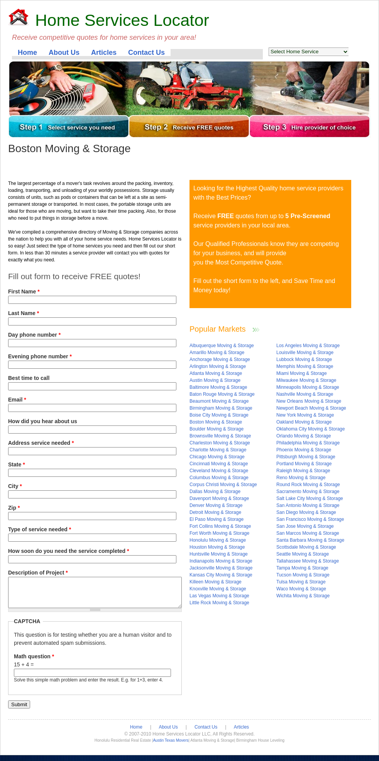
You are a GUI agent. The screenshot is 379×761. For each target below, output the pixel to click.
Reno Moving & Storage (300, 477)
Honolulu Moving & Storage (218, 540)
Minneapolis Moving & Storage (307, 387)
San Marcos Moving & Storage (307, 533)
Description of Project (38, 572)
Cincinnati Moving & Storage (219, 463)
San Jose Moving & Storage (305, 526)
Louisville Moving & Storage (304, 352)
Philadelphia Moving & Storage (308, 443)
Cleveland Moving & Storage (219, 470)
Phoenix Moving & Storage (303, 450)
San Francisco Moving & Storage (310, 519)
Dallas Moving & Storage (215, 491)
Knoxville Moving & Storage (218, 589)
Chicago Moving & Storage (217, 456)
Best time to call (28, 378)
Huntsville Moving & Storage (219, 554)
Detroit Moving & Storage (215, 512)
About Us (64, 52)
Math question (34, 662)
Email (17, 400)
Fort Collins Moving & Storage (220, 526)
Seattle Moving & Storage (302, 554)
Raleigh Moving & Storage (303, 470)
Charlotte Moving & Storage (218, 450)
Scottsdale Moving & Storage (306, 547)
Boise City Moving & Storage (219, 415)
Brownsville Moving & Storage (220, 436)
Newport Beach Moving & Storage (311, 408)
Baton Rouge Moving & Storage (222, 394)
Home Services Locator (122, 20)
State (16, 464)
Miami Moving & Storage (301, 373)
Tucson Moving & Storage (303, 575)
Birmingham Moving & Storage (221, 408)
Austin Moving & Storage (215, 380)
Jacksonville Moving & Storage (221, 568)
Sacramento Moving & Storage (307, 491)
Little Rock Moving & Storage (219, 602)
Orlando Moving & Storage (303, 436)
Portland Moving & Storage (304, 463)
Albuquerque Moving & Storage (222, 345)
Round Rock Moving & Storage (308, 484)
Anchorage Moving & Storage (220, 359)
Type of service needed (39, 529)
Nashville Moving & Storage (304, 394)
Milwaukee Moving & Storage (306, 380)
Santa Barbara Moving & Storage (310, 540)
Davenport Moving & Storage (219, 498)
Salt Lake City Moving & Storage (309, 498)
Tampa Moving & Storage (302, 568)
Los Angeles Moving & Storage (308, 345)
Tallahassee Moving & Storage (307, 561)
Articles (104, 52)
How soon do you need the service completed (68, 551)
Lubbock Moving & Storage (304, 359)
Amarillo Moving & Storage (217, 352)
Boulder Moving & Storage (217, 429)
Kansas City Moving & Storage (221, 575)
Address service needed (41, 443)
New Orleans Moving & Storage (308, 401)
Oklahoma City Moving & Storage (310, 429)
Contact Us (146, 52)
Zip (14, 508)
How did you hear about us (42, 421)
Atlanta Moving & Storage (216, 373)
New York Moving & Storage (305, 415)
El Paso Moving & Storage (217, 519)
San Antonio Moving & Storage (307, 505)
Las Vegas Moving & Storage (219, 595)
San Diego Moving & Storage (306, 512)
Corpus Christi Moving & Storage (223, 484)
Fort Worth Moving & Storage (219, 533)
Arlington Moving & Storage (218, 366)
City (15, 486)
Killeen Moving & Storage (216, 582)
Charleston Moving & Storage (220, 443)
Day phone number (34, 335)
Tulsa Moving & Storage (301, 582)
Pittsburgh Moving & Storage (305, 456)
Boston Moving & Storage (216, 422)
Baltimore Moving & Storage (218, 387)
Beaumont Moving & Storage (219, 401)
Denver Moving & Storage (216, 505)
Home (27, 52)
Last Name (23, 313)
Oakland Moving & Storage (304, 422)
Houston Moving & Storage (217, 547)
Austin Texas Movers (170, 746)
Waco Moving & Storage (301, 589)
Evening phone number (40, 356)
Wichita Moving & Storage (303, 595)
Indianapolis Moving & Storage (221, 561)
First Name (24, 291)
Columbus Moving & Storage (219, 477)
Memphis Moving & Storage (304, 366)
